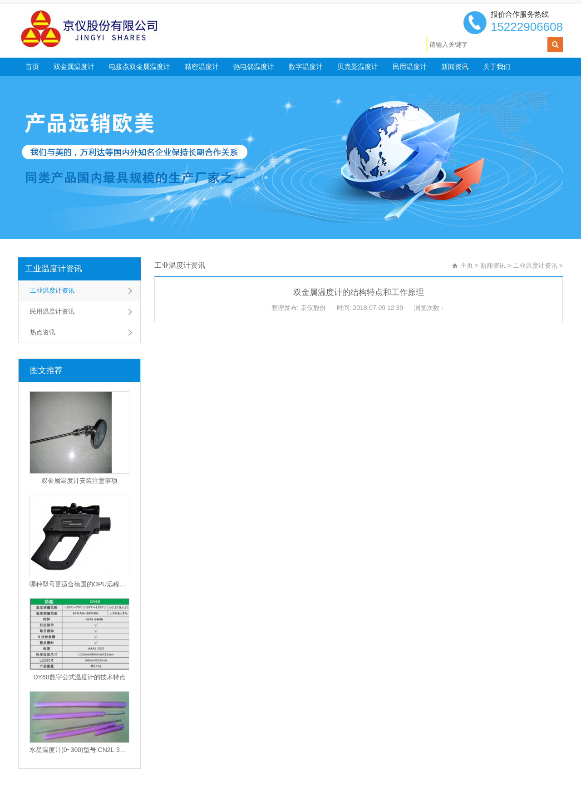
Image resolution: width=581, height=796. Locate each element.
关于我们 (496, 66)
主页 (466, 265)
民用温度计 (410, 66)
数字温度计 (306, 66)
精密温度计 (202, 66)
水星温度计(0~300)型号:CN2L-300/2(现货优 (79, 749)
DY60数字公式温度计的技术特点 (79, 677)
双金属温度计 (74, 66)
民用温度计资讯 (52, 311)
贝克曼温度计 (357, 66)
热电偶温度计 (253, 66)
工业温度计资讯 (53, 268)
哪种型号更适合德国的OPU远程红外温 (79, 584)
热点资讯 (42, 332)
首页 (32, 66)
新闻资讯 (454, 66)
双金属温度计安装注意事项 (79, 480)
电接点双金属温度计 (139, 66)
